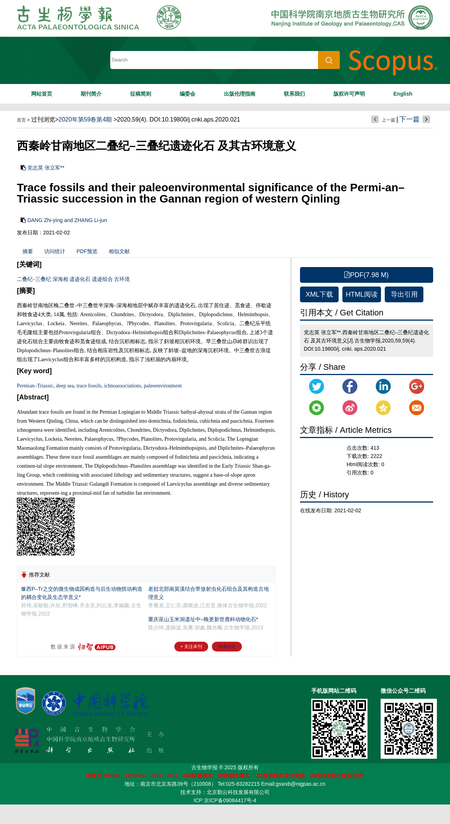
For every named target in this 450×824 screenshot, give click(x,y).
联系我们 (294, 94)
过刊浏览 (43, 119)
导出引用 (404, 294)
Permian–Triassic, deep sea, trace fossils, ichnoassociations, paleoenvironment (99, 386)
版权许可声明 (349, 94)
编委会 (187, 94)
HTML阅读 (362, 294)
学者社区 (227, 646)
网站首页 (41, 94)
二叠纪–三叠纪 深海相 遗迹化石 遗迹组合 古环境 (73, 279)
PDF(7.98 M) (366, 275)
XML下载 (319, 294)
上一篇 (388, 120)
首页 (21, 120)
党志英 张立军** (45, 168)
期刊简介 (91, 94)
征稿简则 (140, 94)
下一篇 (409, 119)
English (402, 94)
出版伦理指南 (239, 94)
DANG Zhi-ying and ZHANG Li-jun (67, 220)
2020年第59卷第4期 (85, 119)
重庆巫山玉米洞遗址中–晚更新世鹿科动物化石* (203, 619)
